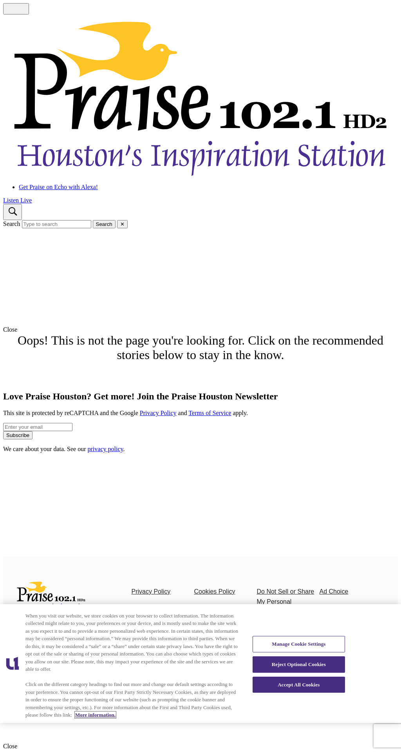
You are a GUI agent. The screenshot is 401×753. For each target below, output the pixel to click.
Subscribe (17, 435)
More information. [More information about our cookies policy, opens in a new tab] (95, 715)
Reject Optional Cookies (299, 664)
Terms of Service (209, 413)
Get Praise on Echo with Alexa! (58, 187)
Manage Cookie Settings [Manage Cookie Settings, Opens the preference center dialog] (298, 644)
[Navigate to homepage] (200, 95)
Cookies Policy (214, 591)
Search (11, 223)
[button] (200, 329)
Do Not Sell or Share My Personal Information (285, 601)
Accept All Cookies (299, 685)
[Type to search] (56, 224)
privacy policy (105, 449)
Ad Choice (333, 591)
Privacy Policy (158, 413)
